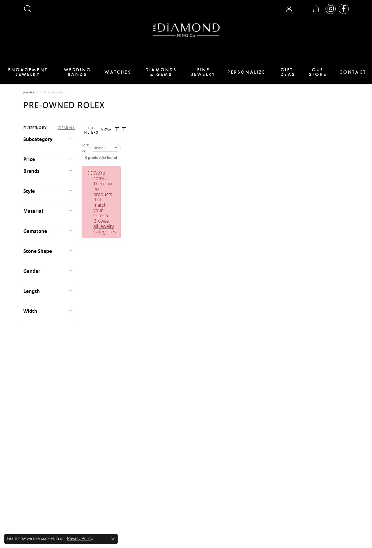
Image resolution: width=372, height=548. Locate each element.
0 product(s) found (215, 153)
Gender (32, 271)
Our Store (318, 72)
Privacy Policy (79, 538)
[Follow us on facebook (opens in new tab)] (344, 9)
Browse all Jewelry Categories (249, 169)
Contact (352, 72)
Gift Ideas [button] (286, 72)
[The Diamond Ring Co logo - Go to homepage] (186, 30)
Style (29, 191)
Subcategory (38, 139)
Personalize (246, 72)
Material (33, 211)
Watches (118, 72)
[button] (28, 8)
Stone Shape (38, 251)
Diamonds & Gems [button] (161, 72)
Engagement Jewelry (28, 72)
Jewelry (29, 92)
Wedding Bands (77, 72)
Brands (32, 171)
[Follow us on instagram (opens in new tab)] (331, 9)
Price (29, 159)
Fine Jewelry (203, 72)
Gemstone (35, 231)
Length (32, 291)
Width (30, 311)
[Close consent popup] (113, 538)
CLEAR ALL (66, 128)
